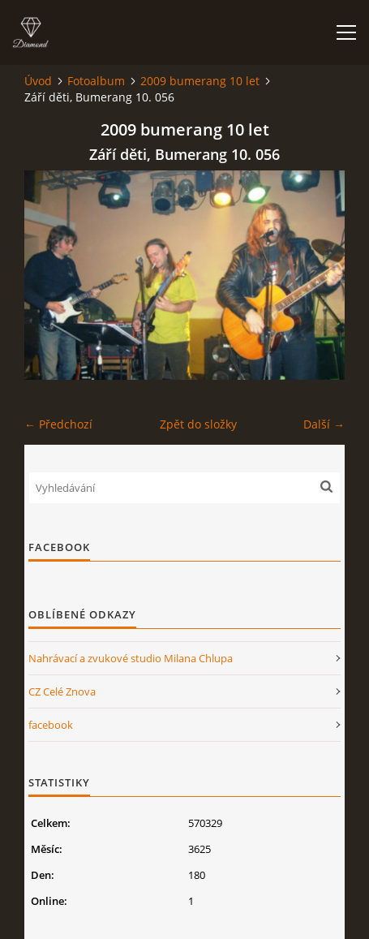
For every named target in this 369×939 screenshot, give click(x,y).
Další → (324, 424)
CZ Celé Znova (62, 691)
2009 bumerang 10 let (200, 80)
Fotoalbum (96, 80)
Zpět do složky (198, 424)
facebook (50, 724)
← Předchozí (58, 424)
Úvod (38, 80)
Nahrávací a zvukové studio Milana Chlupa (130, 658)
